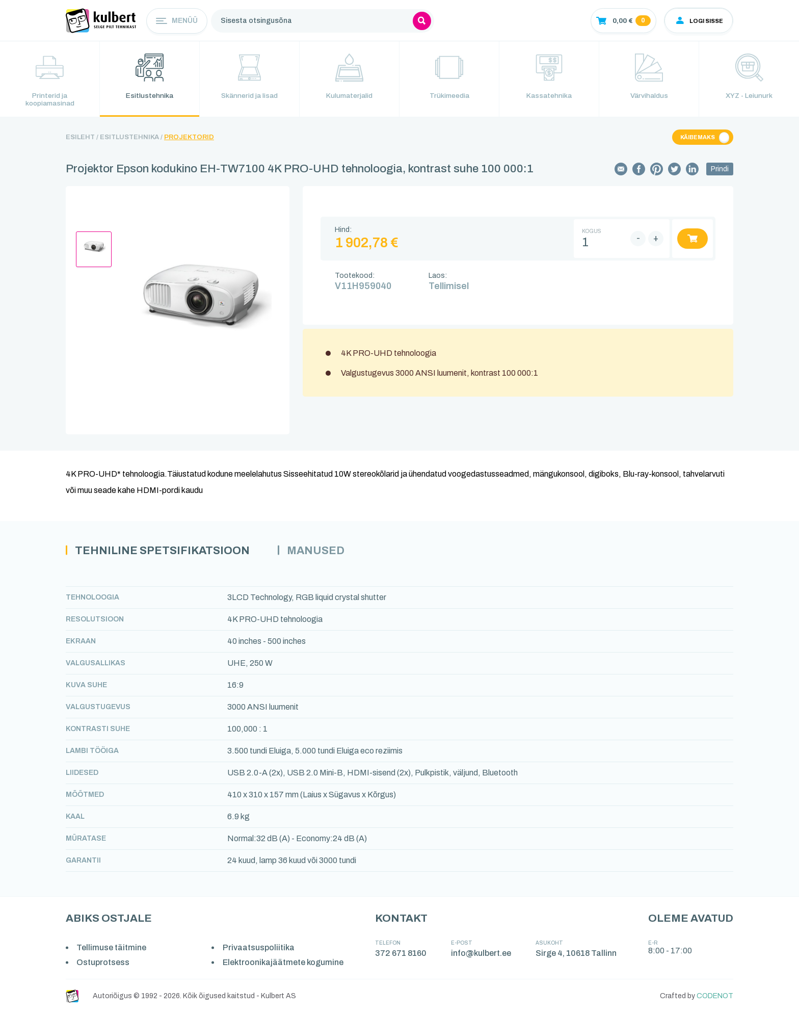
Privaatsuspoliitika (259, 948)
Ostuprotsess (103, 963)
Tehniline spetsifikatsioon (164, 551)
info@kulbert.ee (481, 954)
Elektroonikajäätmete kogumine (283, 963)
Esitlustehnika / (131, 138)
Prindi (720, 170)
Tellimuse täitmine (112, 948)
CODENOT (715, 997)
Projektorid (189, 138)
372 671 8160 (401, 954)
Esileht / (82, 138)
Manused (320, 551)
